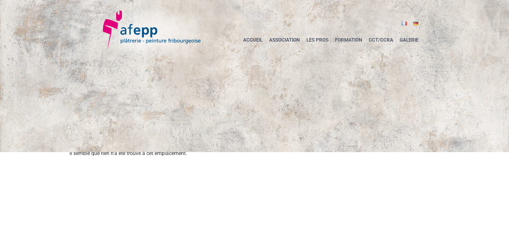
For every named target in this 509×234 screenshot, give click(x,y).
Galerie (409, 40)
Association (284, 40)
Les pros (317, 40)
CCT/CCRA (381, 40)
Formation (348, 40)
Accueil (253, 40)
